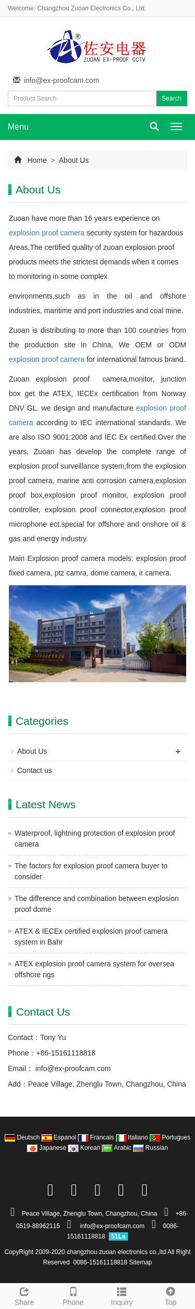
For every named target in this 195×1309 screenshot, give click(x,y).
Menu (18, 126)
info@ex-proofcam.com (61, 80)
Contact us (34, 770)
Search (171, 98)
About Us (73, 160)
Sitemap (140, 1262)
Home (37, 160)
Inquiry (122, 1295)
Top (170, 1295)
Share (24, 1295)
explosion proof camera (47, 233)
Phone (73, 1295)
